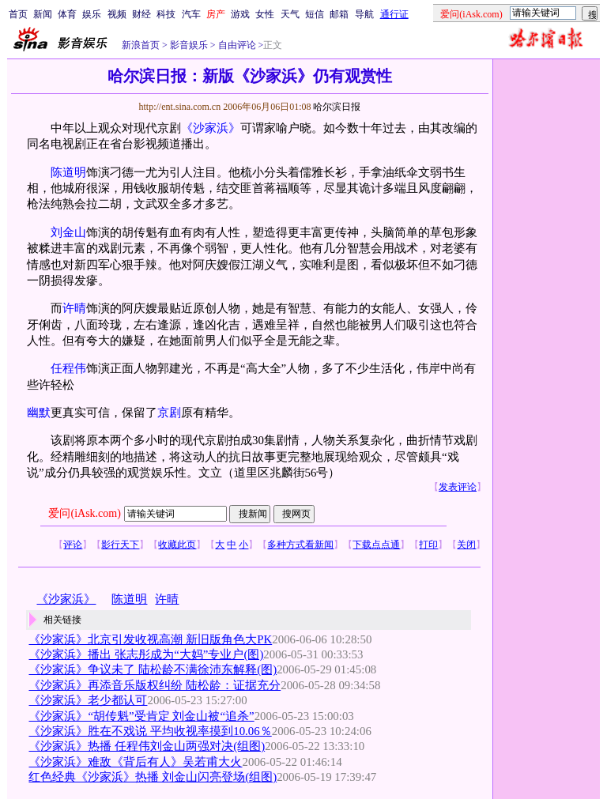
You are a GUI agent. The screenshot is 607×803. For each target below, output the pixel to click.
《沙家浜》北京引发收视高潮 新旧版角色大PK (150, 639)
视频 (116, 14)
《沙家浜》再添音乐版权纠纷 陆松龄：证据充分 (154, 685)
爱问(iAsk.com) (84, 513)
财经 (141, 14)
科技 (165, 14)
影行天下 (120, 544)
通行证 (394, 14)
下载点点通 (376, 544)
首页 (18, 14)
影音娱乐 (189, 45)
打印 (428, 544)
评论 (72, 544)
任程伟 (68, 368)
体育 (67, 14)
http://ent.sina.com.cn (180, 106)
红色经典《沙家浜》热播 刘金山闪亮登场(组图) (152, 777)
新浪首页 (141, 45)
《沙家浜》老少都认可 (87, 700)
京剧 (169, 412)
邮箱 (339, 14)
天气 (290, 14)
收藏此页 (177, 544)
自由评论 (236, 45)
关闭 (466, 544)
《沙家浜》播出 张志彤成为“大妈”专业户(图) (145, 654)
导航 (364, 14)
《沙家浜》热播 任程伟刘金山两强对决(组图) (146, 746)
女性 (264, 14)
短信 (314, 14)
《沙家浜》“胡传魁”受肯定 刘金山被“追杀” (141, 716)
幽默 (39, 412)
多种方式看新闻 (300, 544)
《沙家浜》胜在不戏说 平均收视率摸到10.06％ (149, 731)
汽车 (191, 14)
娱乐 (91, 14)
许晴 (74, 308)
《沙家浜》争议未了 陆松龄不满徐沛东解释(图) (152, 669)
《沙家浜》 (210, 128)
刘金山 (68, 232)
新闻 (42, 14)
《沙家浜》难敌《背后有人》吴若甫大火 (135, 762)
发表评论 (458, 486)
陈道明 (68, 172)
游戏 (240, 14)
